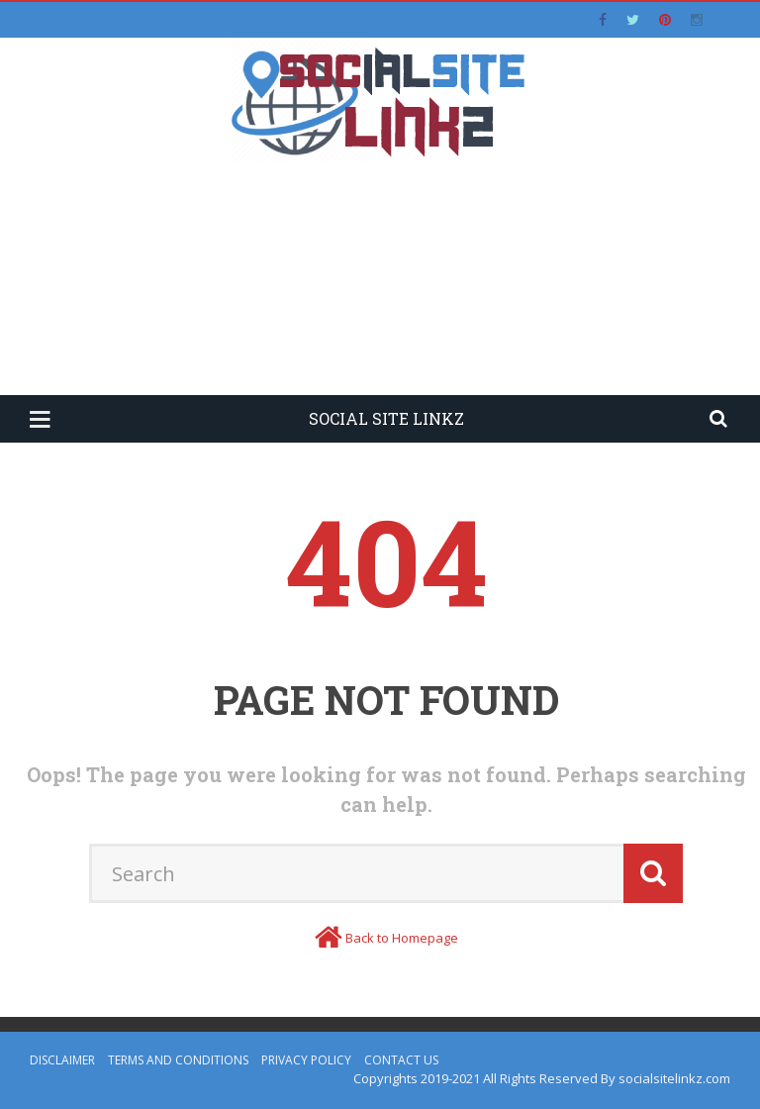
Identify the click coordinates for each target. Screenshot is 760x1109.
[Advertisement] (380, 290)
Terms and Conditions (178, 1060)
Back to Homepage (401, 938)
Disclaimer (62, 1060)
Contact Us (401, 1060)
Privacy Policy (306, 1060)
